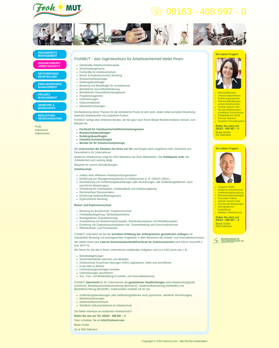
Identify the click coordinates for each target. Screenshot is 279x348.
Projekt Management (47, 96)
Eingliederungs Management (49, 86)
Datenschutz (42, 133)
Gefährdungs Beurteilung (48, 75)
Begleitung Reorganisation (49, 117)
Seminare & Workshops (47, 107)
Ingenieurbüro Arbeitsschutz (49, 65)
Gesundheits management (47, 54)
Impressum (41, 129)
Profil (38, 126)
